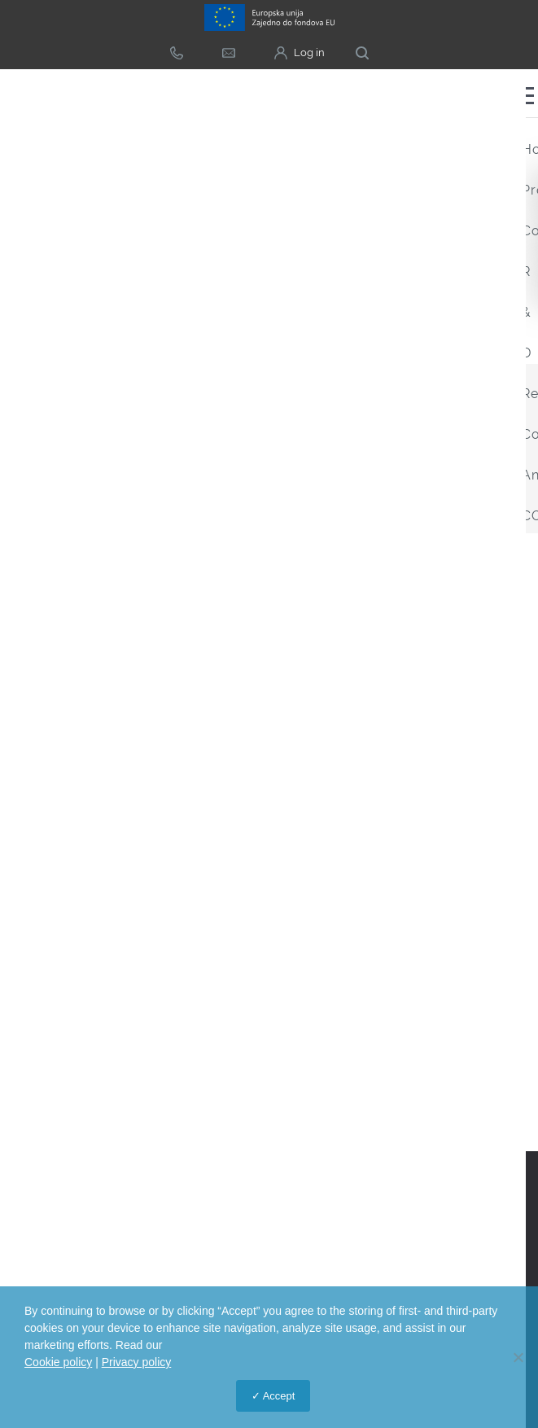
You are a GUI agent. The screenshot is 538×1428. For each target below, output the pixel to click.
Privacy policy (137, 1362)
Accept (279, 1396)
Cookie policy (58, 1362)
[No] (518, 1357)
